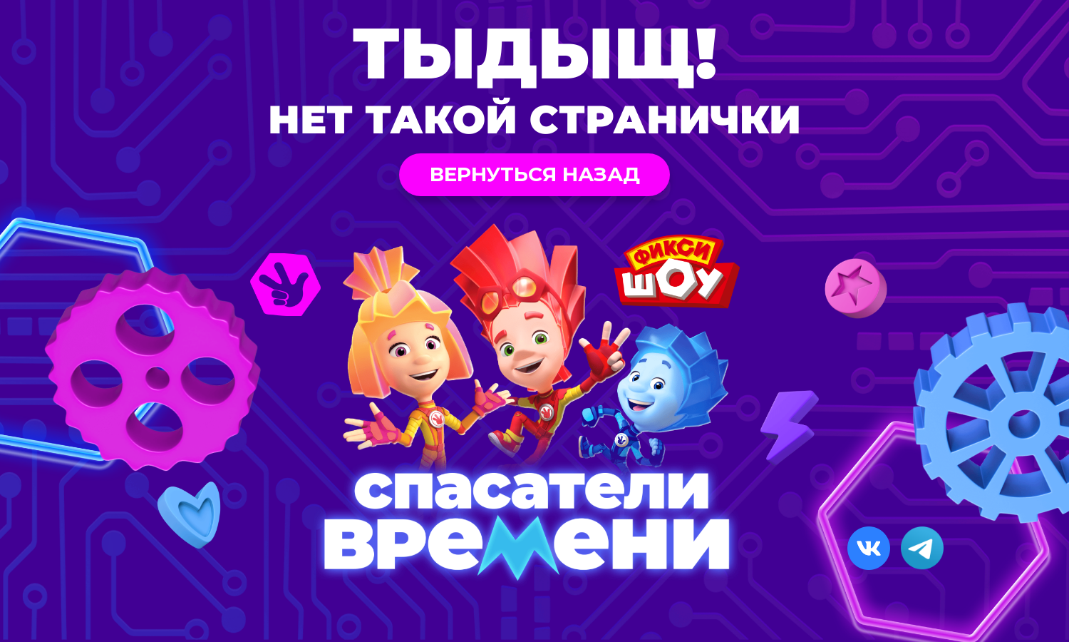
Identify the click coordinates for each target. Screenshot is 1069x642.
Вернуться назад (535, 174)
